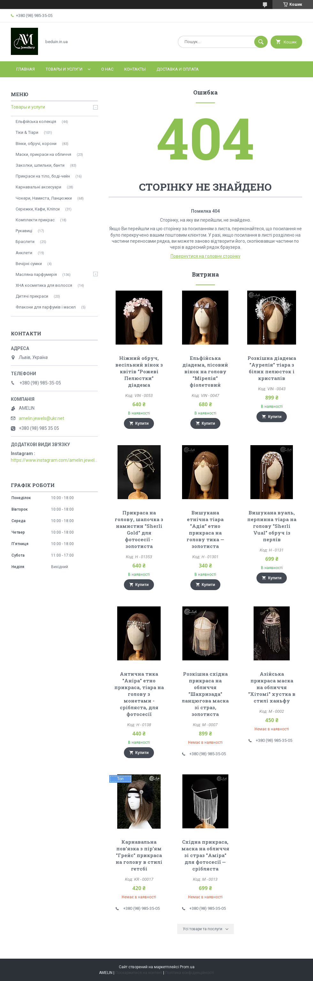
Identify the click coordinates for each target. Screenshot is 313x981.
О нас (107, 69)
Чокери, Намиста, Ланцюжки (44, 198)
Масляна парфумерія (36, 274)
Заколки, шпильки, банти (40, 165)
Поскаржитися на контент (138, 972)
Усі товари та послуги (202, 929)
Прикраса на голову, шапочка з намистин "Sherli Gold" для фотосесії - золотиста (139, 529)
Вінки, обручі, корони (36, 143)
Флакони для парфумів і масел (46, 307)
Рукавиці (24, 230)
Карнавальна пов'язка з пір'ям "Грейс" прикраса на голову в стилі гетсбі (139, 855)
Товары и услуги (64, 69)
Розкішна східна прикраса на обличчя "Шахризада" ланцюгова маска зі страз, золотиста (205, 694)
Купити (142, 423)
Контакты (135, 69)
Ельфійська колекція (36, 121)
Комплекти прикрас (35, 219)
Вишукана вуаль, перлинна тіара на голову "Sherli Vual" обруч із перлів (271, 526)
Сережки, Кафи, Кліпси (38, 209)
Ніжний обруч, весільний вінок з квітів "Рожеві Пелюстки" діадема (139, 371)
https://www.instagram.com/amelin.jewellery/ (54, 460)
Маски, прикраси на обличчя (43, 154)
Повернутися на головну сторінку (205, 256)
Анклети (24, 252)
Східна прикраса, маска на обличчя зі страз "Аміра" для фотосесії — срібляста (205, 855)
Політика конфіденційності (189, 972)
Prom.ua (187, 967)
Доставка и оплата (177, 69)
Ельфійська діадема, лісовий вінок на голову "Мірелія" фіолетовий (205, 371)
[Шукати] (261, 42)
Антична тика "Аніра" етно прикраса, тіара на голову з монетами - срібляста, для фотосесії (139, 694)
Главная (25, 69)
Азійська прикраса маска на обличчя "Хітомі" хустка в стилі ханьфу (271, 687)
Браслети (25, 241)
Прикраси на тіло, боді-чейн (43, 176)
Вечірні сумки (29, 263)
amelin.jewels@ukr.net (41, 418)
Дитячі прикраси (32, 296)
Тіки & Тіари (27, 132)
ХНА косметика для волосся (44, 285)
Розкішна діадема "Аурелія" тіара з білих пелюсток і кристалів (272, 368)
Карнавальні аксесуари (38, 187)
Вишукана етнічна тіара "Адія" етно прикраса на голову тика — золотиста (205, 529)
